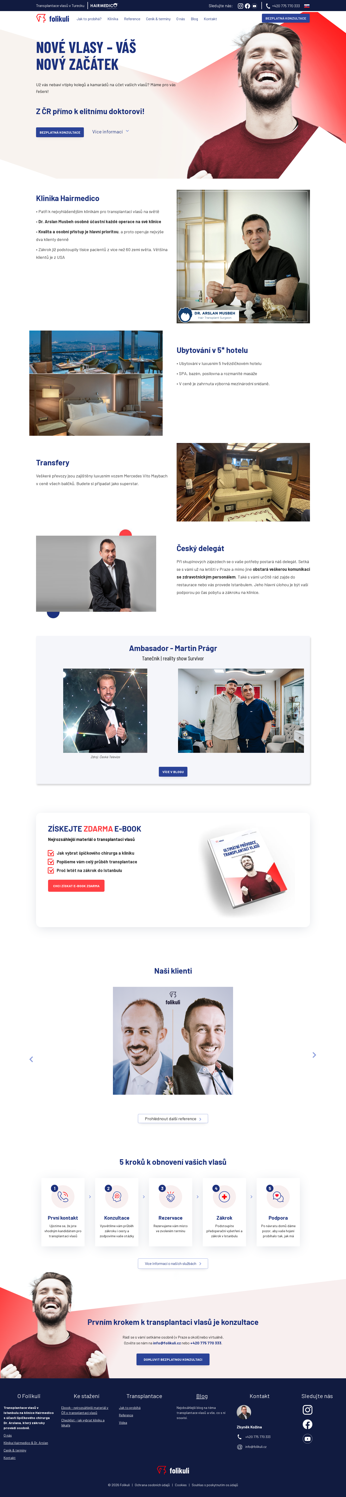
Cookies (181, 1485)
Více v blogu (173, 772)
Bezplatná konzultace (60, 132)
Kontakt (210, 18)
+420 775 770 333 (286, 5)
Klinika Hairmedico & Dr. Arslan (26, 1443)
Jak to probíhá (130, 1408)
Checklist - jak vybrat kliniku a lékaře (83, 1422)
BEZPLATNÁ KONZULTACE (286, 18)
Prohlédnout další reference (170, 1118)
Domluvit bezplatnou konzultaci (173, 1359)
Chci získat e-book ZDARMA (76, 886)
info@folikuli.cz (255, 1447)
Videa (123, 1422)
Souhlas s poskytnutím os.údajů (215, 1485)
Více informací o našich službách (170, 1263)
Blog (194, 18)
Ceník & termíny (158, 18)
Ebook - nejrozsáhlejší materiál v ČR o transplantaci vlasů (84, 1410)
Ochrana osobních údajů (152, 1485)
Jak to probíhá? (89, 18)
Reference (132, 18)
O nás (180, 18)
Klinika (112, 18)
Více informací (107, 131)
